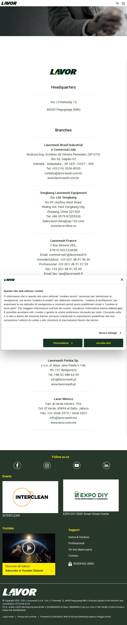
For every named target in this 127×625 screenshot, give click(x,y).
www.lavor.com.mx (63, 423)
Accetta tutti (103, 342)
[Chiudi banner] (122, 279)
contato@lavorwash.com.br (63, 173)
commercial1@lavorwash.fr (68, 255)
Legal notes (8, 616)
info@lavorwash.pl (63, 379)
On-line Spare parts (80, 549)
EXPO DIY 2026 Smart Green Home (86, 514)
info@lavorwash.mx (63, 418)
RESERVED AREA (83, 563)
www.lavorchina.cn (63, 226)
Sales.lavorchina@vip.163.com (63, 221)
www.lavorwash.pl (63, 384)
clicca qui (115, 308)
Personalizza (62, 342)
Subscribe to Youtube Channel (24, 570)
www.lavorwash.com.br (63, 178)
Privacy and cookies (27, 616)
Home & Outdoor (78, 537)
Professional (76, 543)
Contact (73, 555)
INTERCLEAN (11, 515)
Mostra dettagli (108, 332)
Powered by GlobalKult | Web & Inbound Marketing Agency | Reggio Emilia (75, 616)
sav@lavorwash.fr (71, 273)
